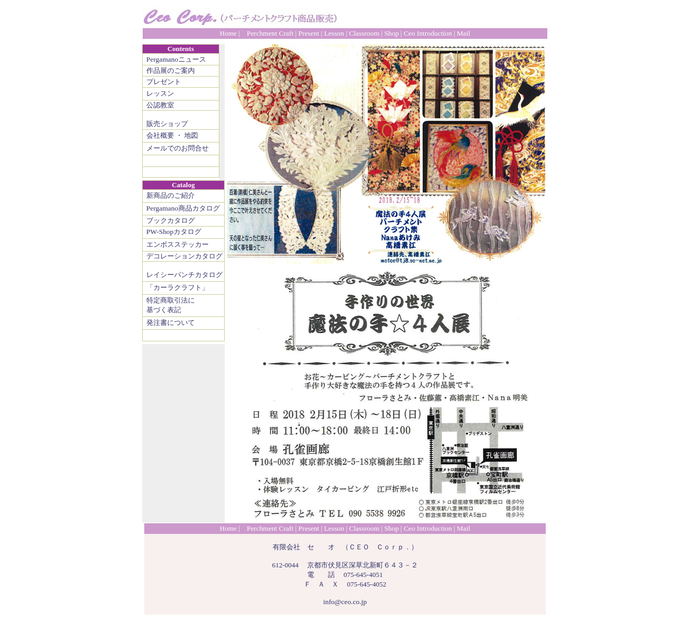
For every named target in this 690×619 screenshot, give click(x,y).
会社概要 (160, 135)
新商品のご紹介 (170, 195)
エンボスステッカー (177, 244)
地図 (191, 135)
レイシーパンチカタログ (184, 275)
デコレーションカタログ (184, 256)
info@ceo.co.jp (345, 602)
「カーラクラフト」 (177, 287)
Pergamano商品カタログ (183, 208)
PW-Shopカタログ (173, 232)
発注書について (170, 323)
